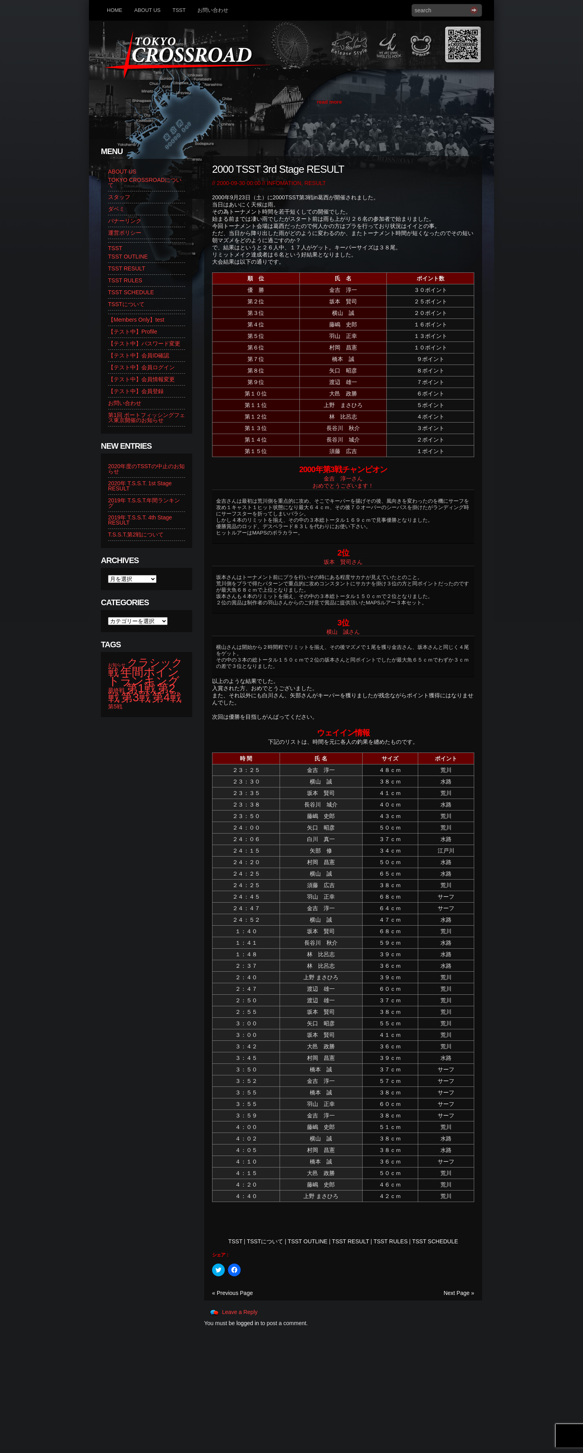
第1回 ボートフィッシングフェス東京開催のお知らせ (146, 417)
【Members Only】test (136, 319)
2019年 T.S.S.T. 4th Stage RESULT (140, 520)
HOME (114, 10)
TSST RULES (390, 1241)
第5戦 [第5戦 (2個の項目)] (115, 706)
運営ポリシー (124, 233)
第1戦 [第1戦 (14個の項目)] (141, 688)
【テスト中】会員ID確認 (138, 355)
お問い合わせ (212, 10)
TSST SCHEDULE (435, 1241)
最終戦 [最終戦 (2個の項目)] (116, 690)
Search (474, 10)
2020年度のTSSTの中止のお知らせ (146, 469)
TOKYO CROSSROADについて (144, 182)
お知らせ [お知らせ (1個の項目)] (116, 664)
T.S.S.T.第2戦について (136, 534)
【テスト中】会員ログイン (141, 367)
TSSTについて (265, 1241)
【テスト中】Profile (132, 331)
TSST (178, 10)
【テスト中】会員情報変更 (141, 379)
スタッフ (119, 197)
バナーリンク (124, 221)
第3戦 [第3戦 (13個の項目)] (136, 697)
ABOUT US (147, 10)
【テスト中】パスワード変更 (144, 343)
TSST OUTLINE (308, 1241)
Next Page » (459, 1293)
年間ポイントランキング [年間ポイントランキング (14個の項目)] (144, 676)
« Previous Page (232, 1293)
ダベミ (116, 209)
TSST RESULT (350, 1241)
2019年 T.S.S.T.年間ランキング (144, 503)
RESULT (315, 183)
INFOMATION (284, 183)
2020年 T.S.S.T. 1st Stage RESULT (140, 486)
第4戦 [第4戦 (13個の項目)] (166, 697)
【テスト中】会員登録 (136, 391)
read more (329, 102)
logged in (247, 1323)
